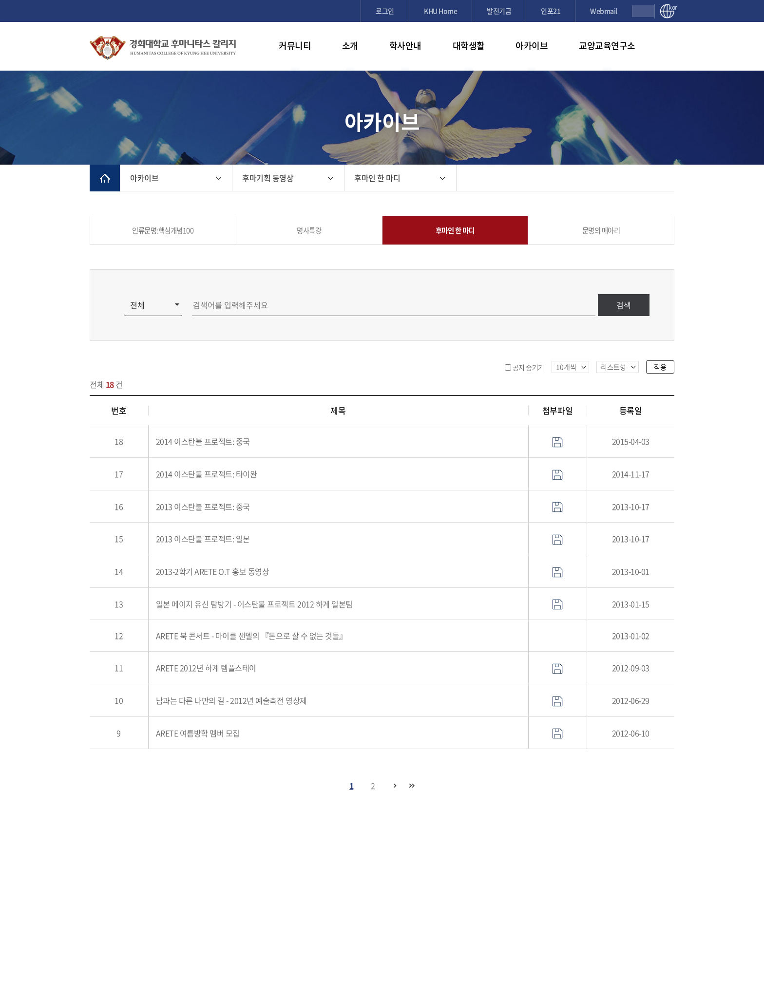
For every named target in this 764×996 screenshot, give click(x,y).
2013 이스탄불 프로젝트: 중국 (203, 506)
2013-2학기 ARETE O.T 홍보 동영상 (212, 571)
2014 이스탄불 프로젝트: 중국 (203, 441)
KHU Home (440, 11)
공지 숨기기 (528, 367)
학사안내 (405, 45)
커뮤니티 (295, 45)
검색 (623, 305)
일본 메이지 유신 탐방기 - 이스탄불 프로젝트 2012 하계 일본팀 (254, 604)
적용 (660, 367)
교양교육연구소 (607, 45)
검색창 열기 (643, 11)
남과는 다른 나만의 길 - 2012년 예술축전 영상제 (231, 700)
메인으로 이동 (105, 178)
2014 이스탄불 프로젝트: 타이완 (206, 474)
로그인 (385, 11)
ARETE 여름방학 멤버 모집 (198, 733)
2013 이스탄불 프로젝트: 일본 (203, 539)
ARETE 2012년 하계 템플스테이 (206, 668)
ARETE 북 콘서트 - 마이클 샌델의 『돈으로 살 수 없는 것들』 (251, 635)
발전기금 (499, 11)
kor (671, 8)
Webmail (603, 11)
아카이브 (532, 45)
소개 (350, 45)
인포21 (550, 11)
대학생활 (469, 45)
